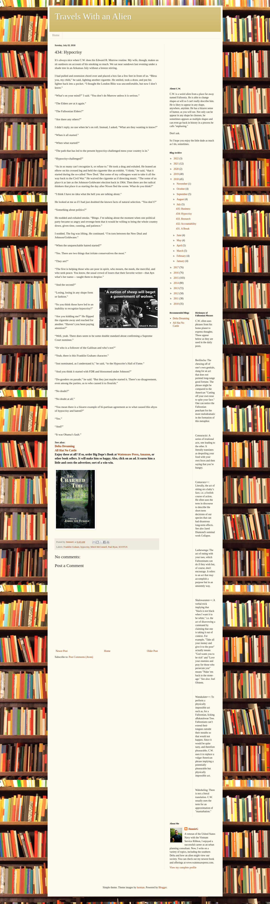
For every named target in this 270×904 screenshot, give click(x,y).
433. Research (183, 218)
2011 (176, 298)
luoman (141, 887)
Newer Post (62, 651)
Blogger (163, 887)
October (181, 188)
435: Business (183, 208)
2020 (176, 169)
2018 (176, 179)
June (179, 235)
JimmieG (193, 829)
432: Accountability (186, 223)
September (182, 194)
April (180, 245)
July (179, 204)
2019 (176, 174)
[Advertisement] (188, 62)
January (181, 261)
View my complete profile (183, 867)
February (182, 256)
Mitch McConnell (99, 547)
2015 (176, 277)
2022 (176, 158)
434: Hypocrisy (184, 213)
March (180, 250)
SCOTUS (123, 547)
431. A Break (182, 228)
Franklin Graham (71, 547)
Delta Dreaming (181, 318)
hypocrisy (84, 547)
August (181, 199)
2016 (176, 272)
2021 (176, 163)
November (182, 183)
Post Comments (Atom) (81, 657)
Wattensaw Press (128, 454)
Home (55, 35)
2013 (176, 288)
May (179, 240)
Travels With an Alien (93, 16)
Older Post (152, 651)
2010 (176, 303)
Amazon (145, 454)
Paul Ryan (113, 547)
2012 (176, 293)
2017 (176, 267)
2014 (176, 283)
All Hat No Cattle (178, 324)
